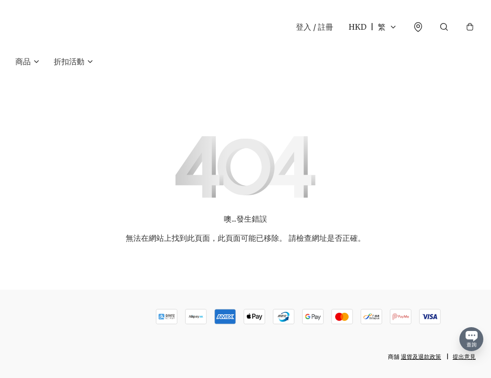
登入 (314, 27)
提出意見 (464, 356)
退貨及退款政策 (421, 356)
